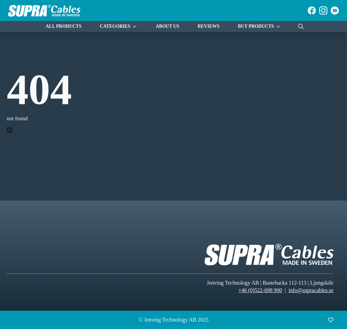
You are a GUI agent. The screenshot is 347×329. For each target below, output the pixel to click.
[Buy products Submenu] (280, 26)
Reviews (208, 26)
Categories (115, 26)
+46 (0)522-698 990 (260, 290)
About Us (167, 26)
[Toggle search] (300, 26)
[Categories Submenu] (136, 26)
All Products (63, 26)
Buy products (256, 26)
